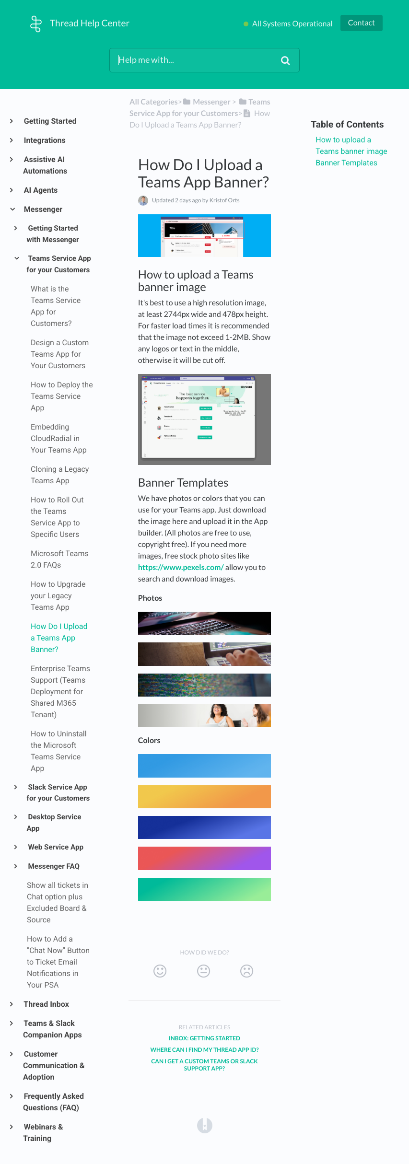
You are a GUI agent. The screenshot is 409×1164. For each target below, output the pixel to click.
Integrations (44, 140)
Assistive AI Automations (45, 165)
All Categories (153, 101)
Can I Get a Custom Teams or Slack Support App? (204, 1065)
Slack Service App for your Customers (58, 793)
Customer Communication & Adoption (53, 1065)
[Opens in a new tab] (204, 1125)
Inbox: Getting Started (204, 1038)
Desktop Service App (54, 823)
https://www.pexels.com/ (181, 567)
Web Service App (55, 847)
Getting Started (50, 121)
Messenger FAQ (53, 866)
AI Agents (40, 190)
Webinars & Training (43, 1132)
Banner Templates (346, 162)
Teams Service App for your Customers (59, 264)
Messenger (42, 209)
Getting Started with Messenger (53, 234)
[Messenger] (206, 101)
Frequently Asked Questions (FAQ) (53, 1102)
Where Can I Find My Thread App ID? (204, 1049)
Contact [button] (361, 22)
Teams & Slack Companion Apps (52, 1029)
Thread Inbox (46, 1004)
